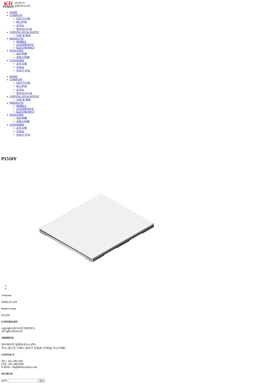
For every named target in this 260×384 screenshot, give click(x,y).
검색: (4, 380)
